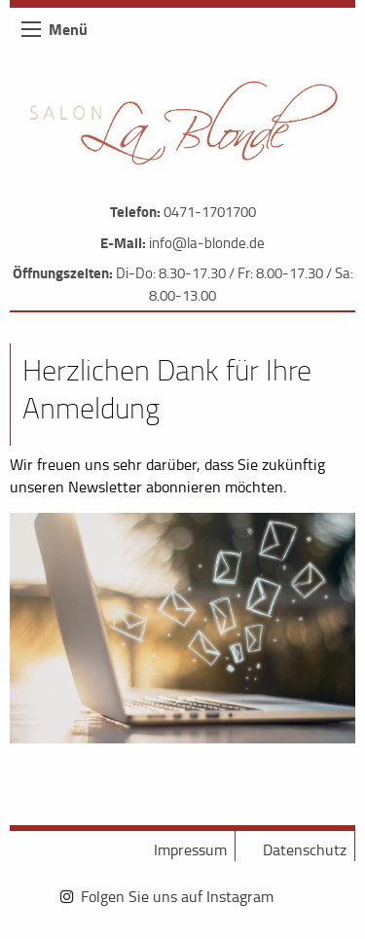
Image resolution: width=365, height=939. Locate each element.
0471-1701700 (210, 211)
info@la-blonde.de (207, 243)
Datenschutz (305, 849)
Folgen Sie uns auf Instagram (177, 896)
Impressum (190, 849)
